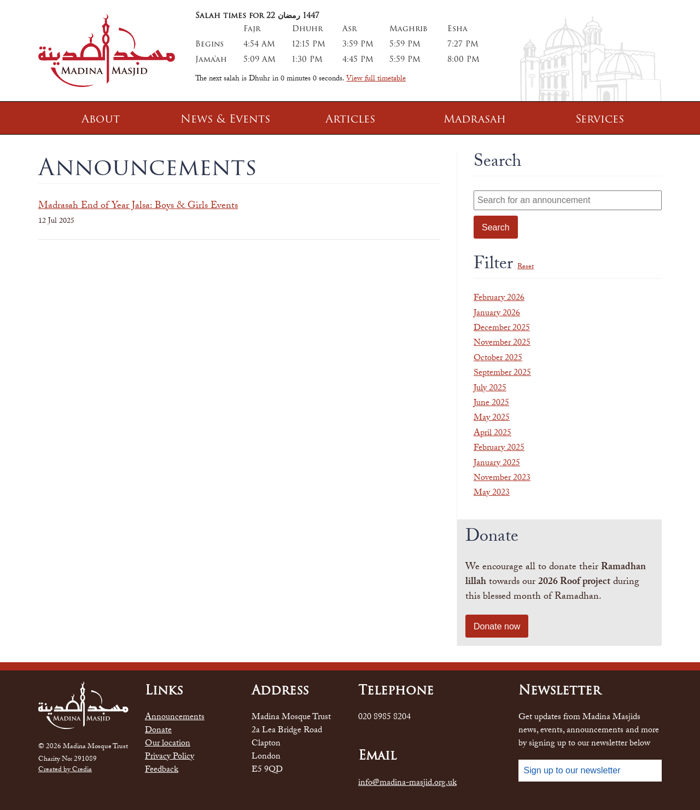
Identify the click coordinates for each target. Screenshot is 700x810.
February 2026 (499, 298)
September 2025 (502, 373)
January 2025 (497, 463)
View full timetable (376, 79)
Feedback (161, 770)
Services (599, 119)
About (100, 119)
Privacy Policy (169, 757)
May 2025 (492, 418)
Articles (350, 119)
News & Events (225, 119)
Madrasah (475, 119)
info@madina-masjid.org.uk (407, 783)
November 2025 (502, 343)
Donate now (497, 626)
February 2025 (499, 448)
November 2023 (502, 478)
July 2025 (490, 388)
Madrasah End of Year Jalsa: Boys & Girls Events (138, 206)
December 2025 (502, 328)
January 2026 (497, 313)
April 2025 (492, 433)
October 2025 (498, 358)
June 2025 (491, 403)
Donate (158, 731)
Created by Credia (65, 771)
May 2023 (492, 493)
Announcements (175, 718)
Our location (167, 744)
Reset (525, 267)
